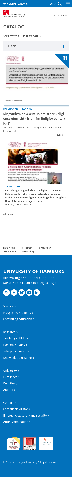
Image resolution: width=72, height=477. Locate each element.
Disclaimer (26, 247)
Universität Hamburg (15, 3)
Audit (26, 439)
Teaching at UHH (14, 338)
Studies (8, 306)
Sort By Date (30, 36)
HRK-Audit (45, 439)
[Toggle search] (60, 3)
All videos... (8, 214)
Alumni (8, 390)
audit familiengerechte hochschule (13, 443)
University (10, 371)
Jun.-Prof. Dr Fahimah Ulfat (16, 127)
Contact (8, 403)
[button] (51, 4)
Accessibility (28, 251)
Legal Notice (9, 247)
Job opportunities (15, 351)
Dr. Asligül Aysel (39, 127)
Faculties (9, 383)
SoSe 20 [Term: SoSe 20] (27, 109)
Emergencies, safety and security (25, 415)
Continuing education (17, 319)
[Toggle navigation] (68, 3)
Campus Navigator (15, 409)
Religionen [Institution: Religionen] (10, 109)
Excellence (10, 377)
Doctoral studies (14, 345)
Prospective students (17, 313)
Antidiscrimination (15, 422)
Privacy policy (44, 247)
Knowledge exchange (17, 358)
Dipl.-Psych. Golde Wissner (18, 204)
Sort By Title (11, 36)
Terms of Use (9, 251)
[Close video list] (62, 134)
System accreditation (62, 441)
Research (9, 332)
